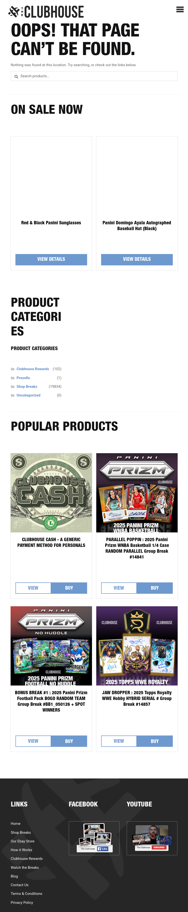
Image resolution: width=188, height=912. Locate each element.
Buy (69, 588)
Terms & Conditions (26, 893)
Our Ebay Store (23, 841)
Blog (14, 876)
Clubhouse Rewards (33, 369)
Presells (23, 378)
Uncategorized (29, 395)
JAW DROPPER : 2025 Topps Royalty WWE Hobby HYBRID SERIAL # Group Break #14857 (137, 699)
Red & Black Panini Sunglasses (51, 223)
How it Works (21, 850)
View (33, 588)
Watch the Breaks (25, 867)
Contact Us (20, 885)
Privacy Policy (22, 902)
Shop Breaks (27, 386)
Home (16, 823)
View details (51, 259)
